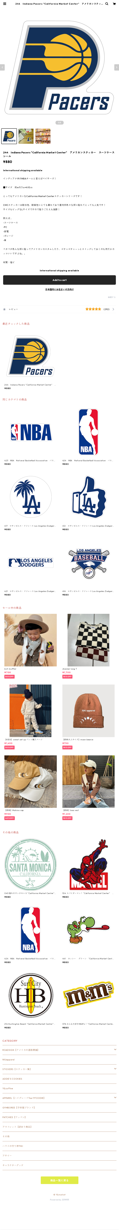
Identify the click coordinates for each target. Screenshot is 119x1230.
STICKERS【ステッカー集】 (17, 1069)
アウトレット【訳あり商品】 (18, 1126)
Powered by (59, 1200)
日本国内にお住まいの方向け (59, 289)
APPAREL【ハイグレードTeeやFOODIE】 (24, 1098)
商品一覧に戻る (59, 1180)
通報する (112, 297)
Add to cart (60, 280)
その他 (6, 1136)
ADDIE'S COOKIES (12, 1078)
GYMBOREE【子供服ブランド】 (19, 1107)
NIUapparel (9, 1059)
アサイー (7, 1155)
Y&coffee (8, 1088)
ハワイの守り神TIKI (13, 1146)
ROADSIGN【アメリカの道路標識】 (21, 1050)
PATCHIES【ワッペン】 (15, 1117)
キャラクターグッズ (13, 1165)
